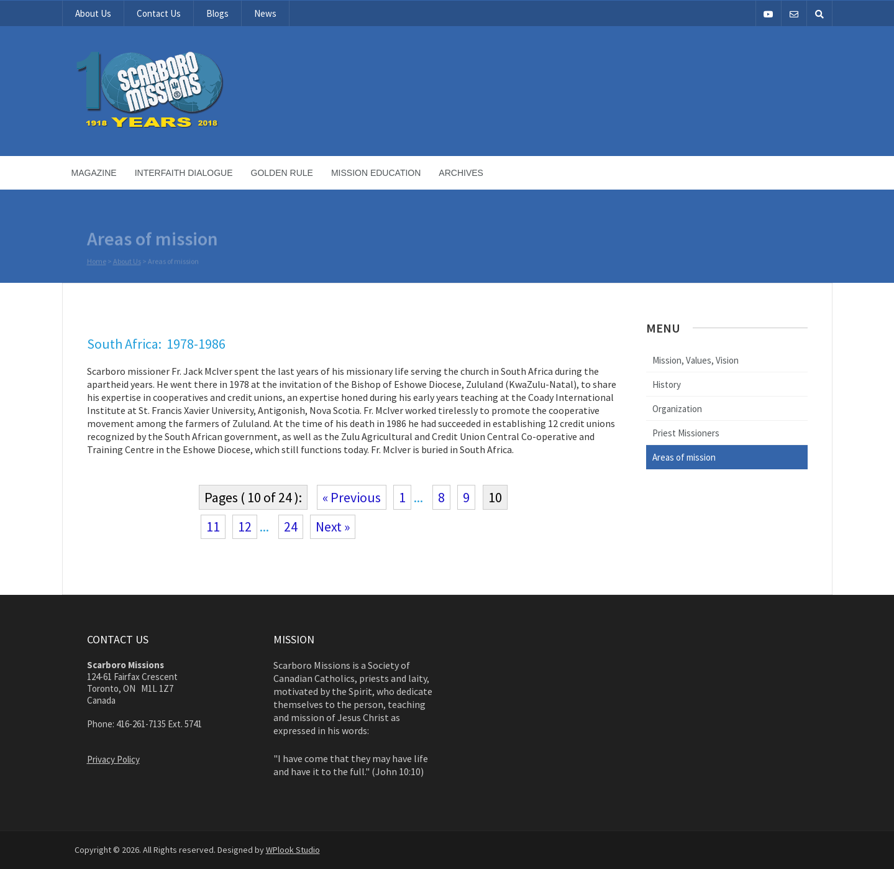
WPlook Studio (293, 849)
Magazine (94, 173)
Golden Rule (282, 173)
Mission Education (376, 173)
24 (291, 526)
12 (245, 526)
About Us (93, 13)
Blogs (217, 13)
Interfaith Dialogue (184, 173)
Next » (333, 526)
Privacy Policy (113, 759)
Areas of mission (684, 457)
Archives (461, 173)
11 (213, 526)
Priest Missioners (685, 433)
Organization (677, 409)
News (265, 13)
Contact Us (159, 13)
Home (96, 262)
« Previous (351, 497)
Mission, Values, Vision (695, 360)
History (666, 384)
